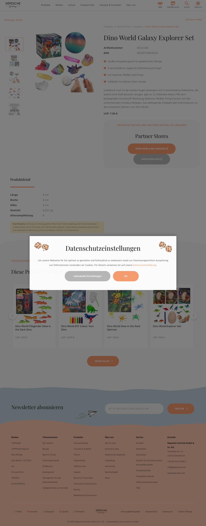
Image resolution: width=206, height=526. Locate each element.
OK (126, 276)
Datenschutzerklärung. (145, 265)
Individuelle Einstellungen (88, 276)
